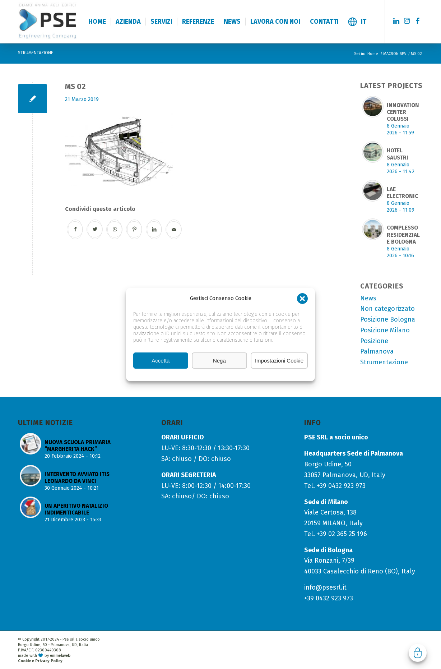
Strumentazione (384, 362)
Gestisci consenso (418, 653)
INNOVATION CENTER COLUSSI (403, 112)
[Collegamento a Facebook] (417, 21)
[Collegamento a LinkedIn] (396, 21)
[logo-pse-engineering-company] (64, 21)
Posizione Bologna (387, 319)
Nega (219, 360)
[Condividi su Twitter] (95, 229)
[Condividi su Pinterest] (134, 229)
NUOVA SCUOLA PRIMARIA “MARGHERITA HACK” (78, 445)
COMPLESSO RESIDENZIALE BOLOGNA (403, 235)
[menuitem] (97, 21)
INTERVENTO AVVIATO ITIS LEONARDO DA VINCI (77, 477)
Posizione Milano (385, 330)
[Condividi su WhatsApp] (114, 229)
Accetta (161, 360)
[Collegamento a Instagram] (406, 21)
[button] (302, 298)
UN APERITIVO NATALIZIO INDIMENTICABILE (76, 509)
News (368, 298)
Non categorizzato (387, 309)
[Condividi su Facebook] (75, 229)
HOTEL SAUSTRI (397, 154)
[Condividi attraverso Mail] (174, 229)
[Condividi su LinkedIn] (154, 229)
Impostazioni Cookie (279, 360)
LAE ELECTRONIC (402, 192)
